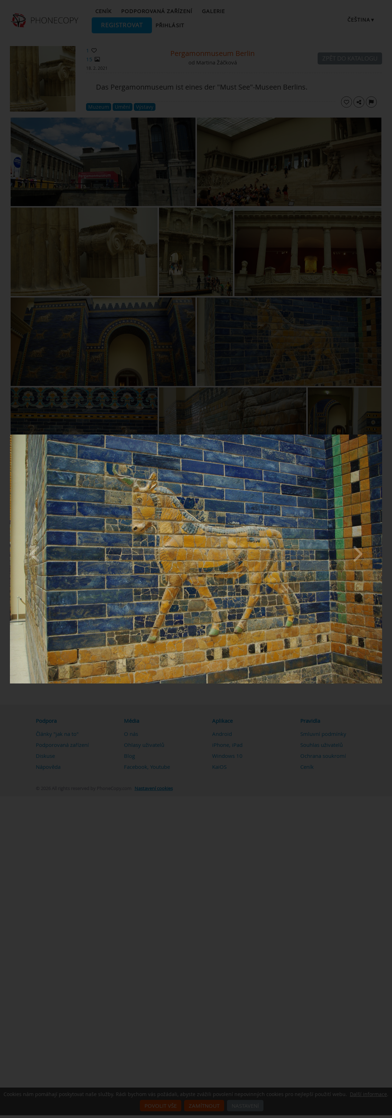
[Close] (380, 436)
